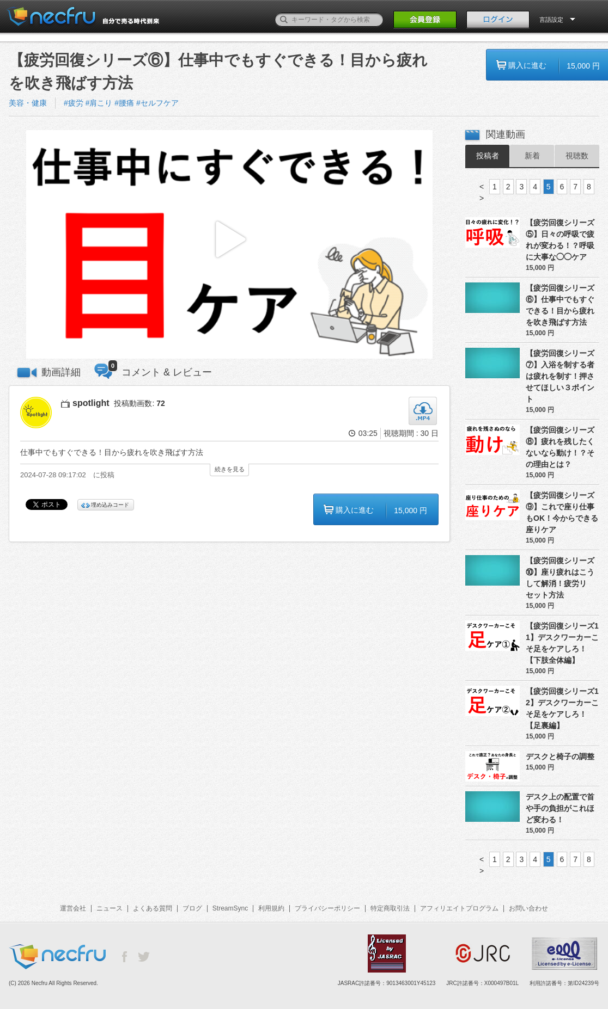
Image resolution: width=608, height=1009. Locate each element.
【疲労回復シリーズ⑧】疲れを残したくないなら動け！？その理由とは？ (560, 447)
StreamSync (230, 908)
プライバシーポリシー (327, 908)
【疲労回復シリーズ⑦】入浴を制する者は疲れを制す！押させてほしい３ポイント (560, 376)
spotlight (91, 403)
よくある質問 (152, 908)
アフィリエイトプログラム (459, 908)
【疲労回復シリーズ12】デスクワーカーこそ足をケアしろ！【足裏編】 (562, 708)
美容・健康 (28, 103)
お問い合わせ (528, 908)
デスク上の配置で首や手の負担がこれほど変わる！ (560, 808)
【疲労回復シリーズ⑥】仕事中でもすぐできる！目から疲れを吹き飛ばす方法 (560, 305)
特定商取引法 (390, 908)
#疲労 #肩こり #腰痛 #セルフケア (121, 103)
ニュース (109, 908)
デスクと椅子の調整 (560, 756)
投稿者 (487, 155)
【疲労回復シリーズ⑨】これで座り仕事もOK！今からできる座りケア (562, 512)
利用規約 (271, 908)
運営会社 (73, 908)
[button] (229, 244)
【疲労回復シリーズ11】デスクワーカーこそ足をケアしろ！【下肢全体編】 (562, 643)
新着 (532, 155)
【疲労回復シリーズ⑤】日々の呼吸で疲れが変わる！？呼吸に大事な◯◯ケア (560, 239)
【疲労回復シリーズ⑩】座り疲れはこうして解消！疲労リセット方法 (560, 577)
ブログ (192, 908)
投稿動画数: (139, 403)
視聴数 (577, 155)
